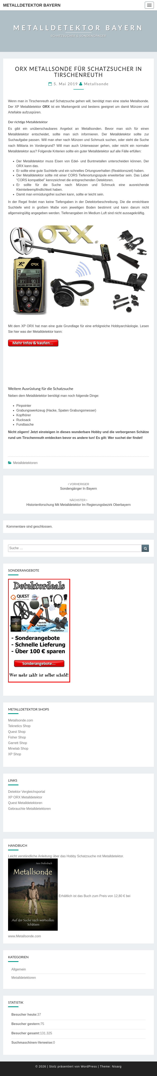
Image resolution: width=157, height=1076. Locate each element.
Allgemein (18, 969)
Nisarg (116, 1066)
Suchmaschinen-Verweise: (32, 1042)
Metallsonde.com (20, 720)
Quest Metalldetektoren (25, 803)
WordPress (89, 1066)
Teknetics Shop (19, 726)
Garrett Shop (17, 743)
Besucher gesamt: (25, 1033)
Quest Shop (17, 732)
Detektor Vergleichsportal (26, 791)
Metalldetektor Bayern (31, 5)
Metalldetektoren (25, 463)
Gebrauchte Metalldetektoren (29, 808)
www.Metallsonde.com (24, 936)
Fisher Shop (17, 737)
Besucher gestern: (26, 1024)
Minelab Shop (18, 748)
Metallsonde (96, 83)
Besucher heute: (24, 1014)
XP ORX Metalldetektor (25, 797)
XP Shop (14, 754)
